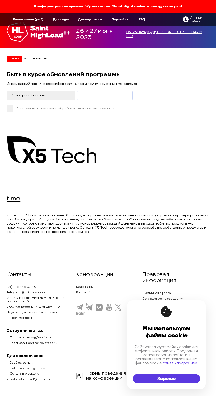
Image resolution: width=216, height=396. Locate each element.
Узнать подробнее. (180, 363)
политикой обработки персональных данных (77, 108)
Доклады (61, 19)
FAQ (142, 19)
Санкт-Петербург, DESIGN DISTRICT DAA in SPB (164, 34)
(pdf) (39, 19)
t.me (13, 198)
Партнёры (120, 19)
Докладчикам (90, 19)
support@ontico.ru (21, 317)
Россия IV (83, 292)
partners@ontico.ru (42, 343)
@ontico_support (34, 292)
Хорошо (166, 378)
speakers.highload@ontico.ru (28, 379)
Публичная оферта (156, 293)
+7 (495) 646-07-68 (21, 286)
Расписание (23, 19)
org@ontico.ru (41, 337)
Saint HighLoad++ (128, 6)
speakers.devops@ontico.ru (28, 368)
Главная (14, 58)
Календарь (84, 286)
